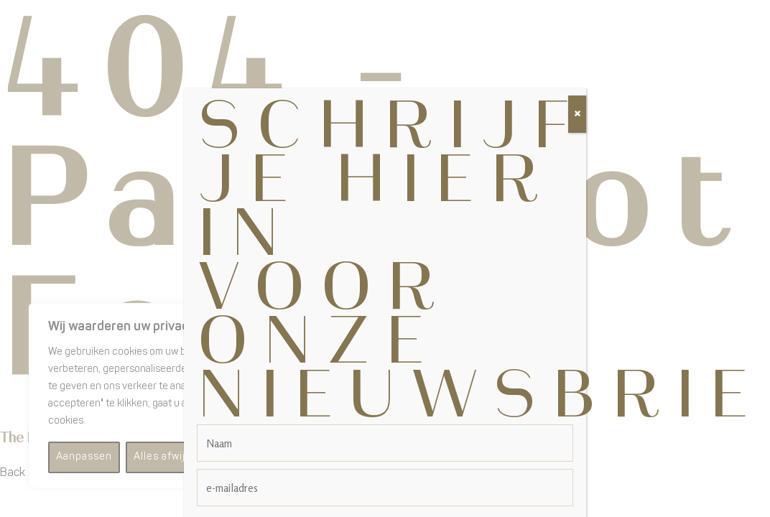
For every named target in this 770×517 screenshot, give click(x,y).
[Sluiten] (577, 97)
